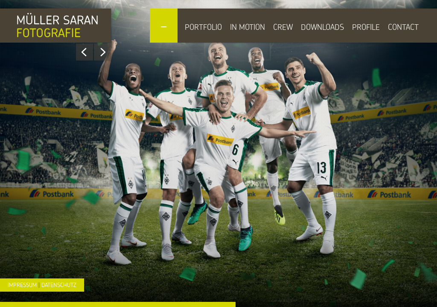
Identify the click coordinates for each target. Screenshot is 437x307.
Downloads (322, 27)
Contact (403, 27)
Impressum (22, 284)
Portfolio (203, 27)
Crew (283, 27)
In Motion (247, 27)
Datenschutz (58, 284)
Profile (366, 27)
